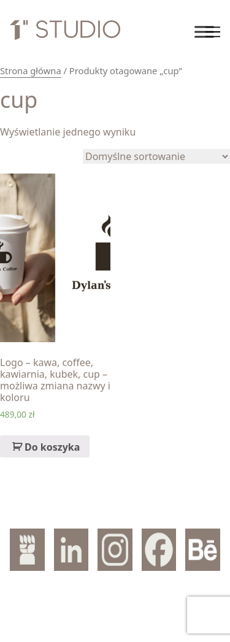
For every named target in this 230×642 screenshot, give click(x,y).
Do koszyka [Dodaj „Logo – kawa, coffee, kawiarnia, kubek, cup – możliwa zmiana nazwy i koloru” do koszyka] (52, 447)
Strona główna (30, 70)
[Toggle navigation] (212, 32)
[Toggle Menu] (204, 31)
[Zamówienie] (156, 156)
